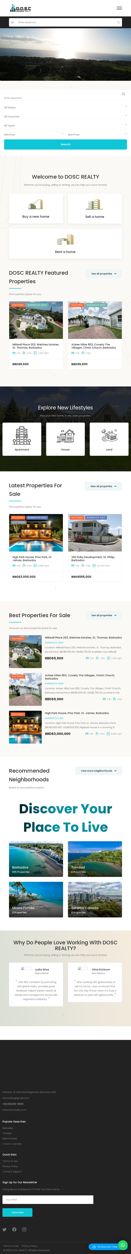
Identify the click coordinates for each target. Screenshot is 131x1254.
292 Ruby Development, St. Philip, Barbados (93, 558)
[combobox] (65, 106)
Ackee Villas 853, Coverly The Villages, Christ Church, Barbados (93, 346)
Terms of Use (10, 1161)
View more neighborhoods (98, 770)
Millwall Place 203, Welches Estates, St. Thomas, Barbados (35, 346)
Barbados (20, 867)
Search (65, 144)
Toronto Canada (85, 908)
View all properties (103, 486)
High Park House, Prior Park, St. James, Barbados (32, 558)
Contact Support (12, 1171)
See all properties (104, 273)
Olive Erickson (101, 969)
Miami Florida (23, 908)
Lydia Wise (42, 969)
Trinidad (78, 867)
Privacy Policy (10, 1166)
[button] (108, 1246)
